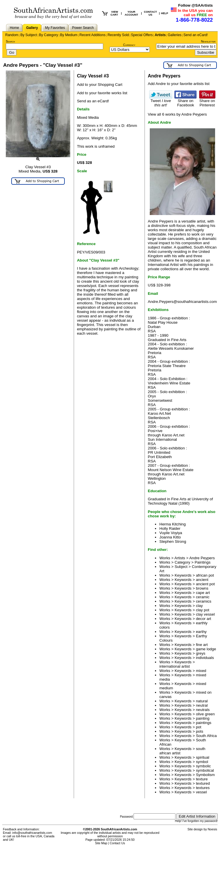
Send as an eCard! (93, 101)
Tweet (160, 101)
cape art (203, 592)
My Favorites (55, 28)
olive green (205, 714)
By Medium (68, 35)
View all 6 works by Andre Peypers (177, 114)
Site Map (101, 843)
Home (14, 28)
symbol (202, 762)
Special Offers (142, 35)
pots (199, 731)
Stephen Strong (172, 541)
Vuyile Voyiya (170, 533)
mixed (201, 671)
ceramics (203, 601)
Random (11, 35)
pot (198, 727)
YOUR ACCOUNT (131, 13)
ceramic (203, 597)
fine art (202, 644)
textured (203, 783)
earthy (201, 631)
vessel (201, 792)
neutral (202, 705)
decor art (203, 618)
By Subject (28, 35)
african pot (205, 575)
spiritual (202, 757)
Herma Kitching (172, 524)
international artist (174, 666)
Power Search (83, 28)
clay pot (202, 610)
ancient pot (205, 584)
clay (199, 605)
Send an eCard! (196, 35)
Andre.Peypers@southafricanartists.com (182, 301)
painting (203, 718)
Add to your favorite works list (102, 93)
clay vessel (205, 614)
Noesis (212, 829)
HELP (164, 13)
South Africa (206, 736)
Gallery (32, 28)
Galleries (174, 35)
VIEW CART (114, 13)
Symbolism (205, 775)
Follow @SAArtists (195, 5)
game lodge (206, 649)
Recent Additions (93, 35)
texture (202, 779)
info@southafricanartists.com (32, 832)
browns (202, 588)
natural (202, 701)
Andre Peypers (202, 558)
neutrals (203, 710)
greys (201, 653)
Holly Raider (169, 528)
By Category (48, 35)
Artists (160, 35)
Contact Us (117, 843)
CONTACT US (150, 13)
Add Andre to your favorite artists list (178, 84)
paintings (203, 723)
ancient (202, 579)
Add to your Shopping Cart (99, 84)
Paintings (202, 562)
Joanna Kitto (170, 537)
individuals (205, 658)
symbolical (205, 770)
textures (203, 788)
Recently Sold (118, 35)
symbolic (203, 766)
